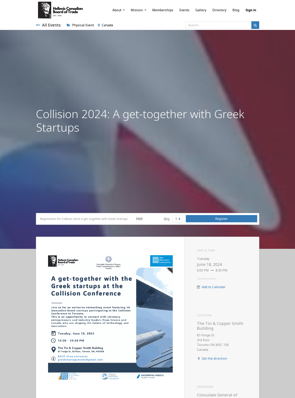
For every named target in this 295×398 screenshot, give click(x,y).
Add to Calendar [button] (214, 287)
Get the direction (214, 358)
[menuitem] (162, 10)
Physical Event (80, 25)
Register (221, 218)
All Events (48, 25)
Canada (105, 25)
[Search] (255, 25)
